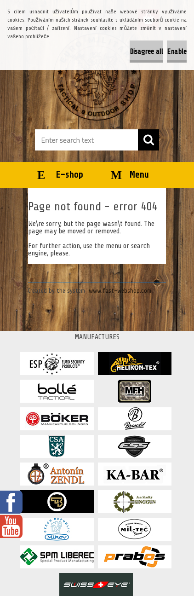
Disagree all (146, 51)
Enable (177, 51)
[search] (148, 139)
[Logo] (97, 77)
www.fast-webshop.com (120, 290)
